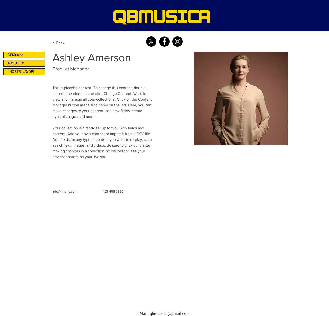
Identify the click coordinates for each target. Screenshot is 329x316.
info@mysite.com (65, 191)
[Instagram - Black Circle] (177, 41)
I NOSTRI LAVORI (20, 71)
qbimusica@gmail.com (170, 313)
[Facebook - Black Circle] (164, 41)
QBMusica (15, 55)
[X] (151, 41)
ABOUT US (15, 63)
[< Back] (62, 43)
